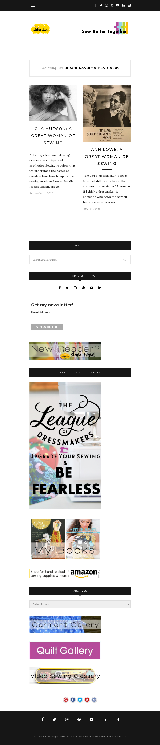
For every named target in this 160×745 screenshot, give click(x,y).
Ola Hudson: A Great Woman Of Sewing (53, 136)
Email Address (40, 312)
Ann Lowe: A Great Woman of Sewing (107, 156)
